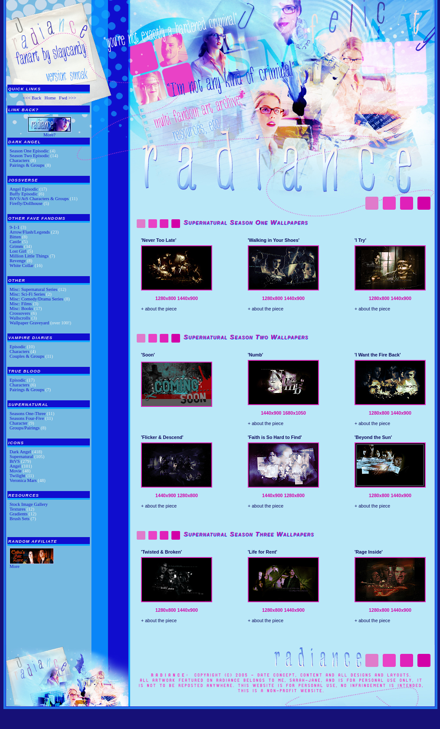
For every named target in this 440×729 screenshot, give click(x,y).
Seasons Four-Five (27, 418)
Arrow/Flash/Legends (30, 232)
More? (49, 134)
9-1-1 (15, 227)
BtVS (15, 461)
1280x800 (165, 298)
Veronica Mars (23, 480)
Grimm (16, 246)
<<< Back (32, 98)
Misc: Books (21, 308)
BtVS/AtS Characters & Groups (39, 198)
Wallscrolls (20, 318)
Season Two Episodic (29, 155)
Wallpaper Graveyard (29, 322)
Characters (20, 160)
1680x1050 (294, 413)
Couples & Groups (27, 356)
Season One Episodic (29, 150)
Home (50, 98)
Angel (15, 466)
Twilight (17, 475)
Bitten (15, 236)
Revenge (18, 260)
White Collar (21, 265)
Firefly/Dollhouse (26, 203)
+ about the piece (159, 308)
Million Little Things (29, 256)
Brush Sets (20, 518)
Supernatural (21, 456)
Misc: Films (21, 303)
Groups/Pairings (24, 428)
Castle (15, 241)
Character (18, 423)
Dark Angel (20, 451)
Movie (16, 470)
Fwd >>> (67, 98)
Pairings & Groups (27, 165)
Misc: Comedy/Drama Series (36, 299)
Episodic (18, 346)
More (15, 566)
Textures (18, 509)
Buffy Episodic (24, 193)
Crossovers (20, 313)
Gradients (18, 513)
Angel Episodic (24, 189)
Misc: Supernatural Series (33, 289)
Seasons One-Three (28, 413)
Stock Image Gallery (29, 504)
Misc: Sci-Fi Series (27, 294)
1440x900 (187, 298)
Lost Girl (18, 251)
